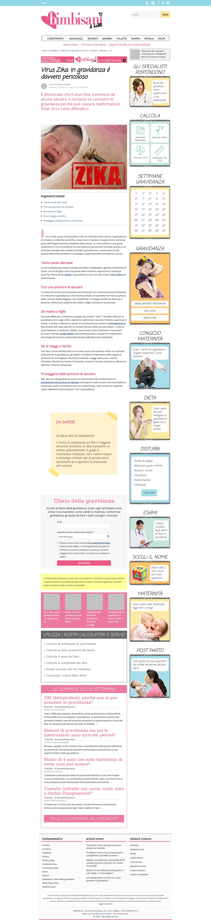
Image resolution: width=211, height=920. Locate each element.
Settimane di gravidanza (71, 50)
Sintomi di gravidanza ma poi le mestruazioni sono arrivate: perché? (80, 733)
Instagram (153, 3)
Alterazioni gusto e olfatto (148, 466)
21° (136, 215)
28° (150, 220)
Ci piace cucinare (137, 870)
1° (136, 194)
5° (164, 194)
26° (136, 220)
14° (156, 204)
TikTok (163, 3)
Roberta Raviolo (64, 84)
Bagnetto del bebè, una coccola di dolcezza (129, 45)
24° (157, 215)
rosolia (68, 274)
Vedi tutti (149, 493)
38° (150, 231)
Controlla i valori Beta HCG (66, 675)
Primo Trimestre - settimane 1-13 (97, 50)
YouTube (167, 3)
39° (157, 231)
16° (136, 209)
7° (143, 199)
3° (150, 194)
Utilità (161, 39)
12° (143, 204)
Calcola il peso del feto (62, 656)
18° (149, 209)
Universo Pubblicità (139, 874)
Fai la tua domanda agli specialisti (83, 819)
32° (143, 226)
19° (156, 209)
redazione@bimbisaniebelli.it (99, 913)
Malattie (122, 39)
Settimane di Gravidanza (93, 45)
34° (157, 226)
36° (136, 231)
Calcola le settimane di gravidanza (71, 644)
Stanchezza (140, 475)
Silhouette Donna (138, 866)
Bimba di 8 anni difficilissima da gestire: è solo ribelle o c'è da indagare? (105, 871)
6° (136, 199)
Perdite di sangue (143, 461)
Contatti (46, 845)
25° (163, 215)
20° (163, 209)
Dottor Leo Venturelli (54, 771)
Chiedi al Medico (70, 45)
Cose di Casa (136, 862)
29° (157, 220)
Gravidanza (76, 39)
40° (163, 231)
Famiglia (149, 39)
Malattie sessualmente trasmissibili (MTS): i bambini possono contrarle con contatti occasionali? (105, 863)
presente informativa (100, 543)
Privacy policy (48, 860)
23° (150, 215)
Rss (147, 3)
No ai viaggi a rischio (55, 216)
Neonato (93, 39)
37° (143, 231)
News (44, 3)
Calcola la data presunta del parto (70, 650)
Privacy (45, 856)
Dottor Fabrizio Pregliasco (56, 800)
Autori (45, 871)
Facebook (158, 3)
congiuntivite (67, 333)
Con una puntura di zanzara (58, 206)
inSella (133, 853)
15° (163, 204)
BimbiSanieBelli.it (72, 20)
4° (157, 194)
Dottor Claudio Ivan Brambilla (57, 742)
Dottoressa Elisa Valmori (55, 710)
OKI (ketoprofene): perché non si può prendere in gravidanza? (80, 700)
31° (136, 226)
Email (59, 521)
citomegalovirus (116, 323)
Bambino (107, 39)
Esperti (45, 875)
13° (149, 204)
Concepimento (55, 39)
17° (143, 209)
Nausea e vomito (143, 470)
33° (150, 226)
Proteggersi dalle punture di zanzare (63, 220)
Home (44, 50)
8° (150, 199)
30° (163, 220)
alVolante (134, 845)
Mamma (135, 39)
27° (143, 220)
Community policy (50, 867)
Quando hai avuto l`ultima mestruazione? (75, 532)
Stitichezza (140, 485)
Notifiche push (49, 886)
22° (143, 215)
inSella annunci (136, 857)
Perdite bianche (142, 480)
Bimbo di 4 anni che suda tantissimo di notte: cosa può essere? (83, 762)
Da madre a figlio (53, 211)
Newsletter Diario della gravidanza (58, 879)
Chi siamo (46, 849)
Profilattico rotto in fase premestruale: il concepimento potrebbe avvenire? (104, 854)
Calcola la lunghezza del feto (66, 663)
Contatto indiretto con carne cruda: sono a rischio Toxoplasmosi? (84, 791)
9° (157, 199)
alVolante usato (137, 849)
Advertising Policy (50, 883)
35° (163, 226)
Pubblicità (46, 852)
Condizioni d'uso (49, 864)
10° (163, 199)
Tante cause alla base (55, 202)
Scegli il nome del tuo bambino (68, 669)
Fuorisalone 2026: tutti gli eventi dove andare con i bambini (103, 846)
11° (136, 204)
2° (143, 194)
